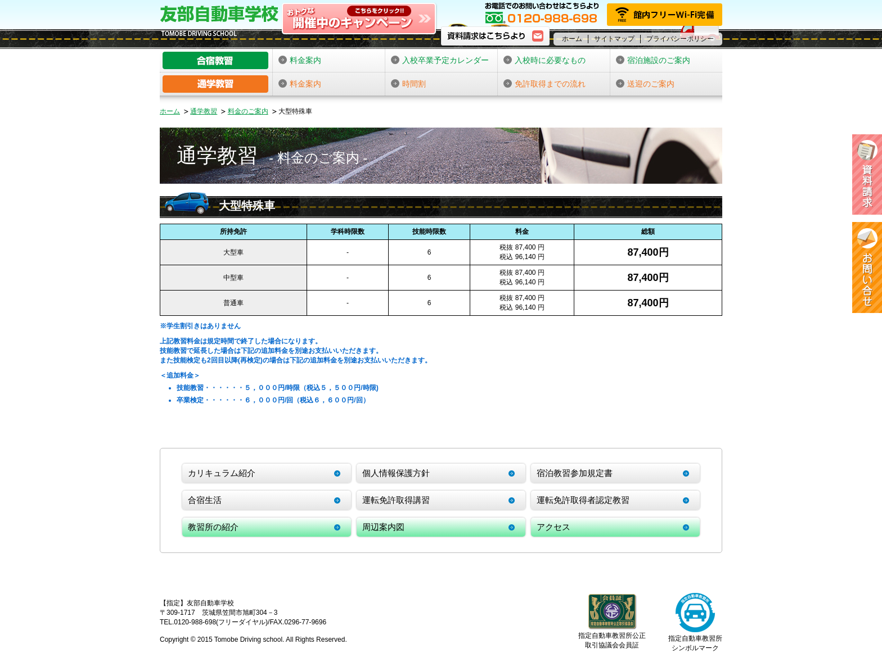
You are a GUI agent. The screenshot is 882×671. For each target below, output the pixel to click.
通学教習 (203, 111)
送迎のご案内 (645, 83)
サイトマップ (614, 39)
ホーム (572, 39)
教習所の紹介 (213, 527)
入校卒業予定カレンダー (440, 60)
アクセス (553, 527)
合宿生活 (205, 500)
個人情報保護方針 (396, 473)
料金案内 (299, 60)
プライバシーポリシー (680, 39)
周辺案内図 (383, 527)
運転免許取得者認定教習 (583, 500)
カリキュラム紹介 (221, 473)
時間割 (408, 83)
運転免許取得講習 (396, 500)
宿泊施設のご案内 (653, 60)
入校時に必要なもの (544, 60)
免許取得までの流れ (544, 83)
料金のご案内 (248, 111)
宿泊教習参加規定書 (575, 473)
